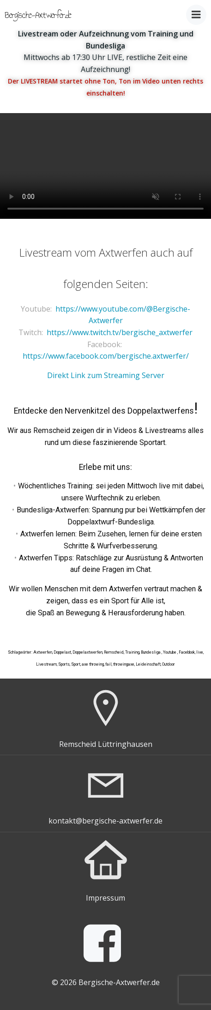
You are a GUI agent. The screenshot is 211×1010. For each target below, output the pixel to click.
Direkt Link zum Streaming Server (105, 375)
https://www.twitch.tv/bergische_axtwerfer (120, 332)
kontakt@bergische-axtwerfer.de (105, 821)
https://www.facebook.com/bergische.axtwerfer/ (106, 356)
